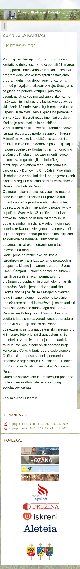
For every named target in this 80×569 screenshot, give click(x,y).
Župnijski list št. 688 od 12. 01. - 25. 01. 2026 (38, 424)
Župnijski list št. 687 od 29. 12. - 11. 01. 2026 (38, 428)
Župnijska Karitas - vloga (19, 45)
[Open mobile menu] (4, 26)
